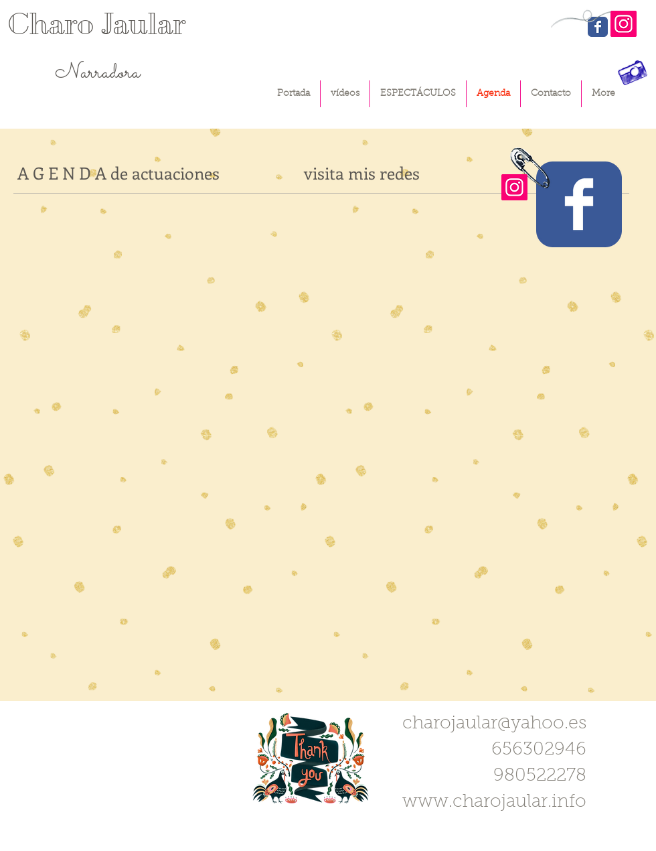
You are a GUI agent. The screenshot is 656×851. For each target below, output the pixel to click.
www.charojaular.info (494, 802)
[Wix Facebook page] (579, 204)
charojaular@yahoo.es (494, 724)
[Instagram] (623, 24)
